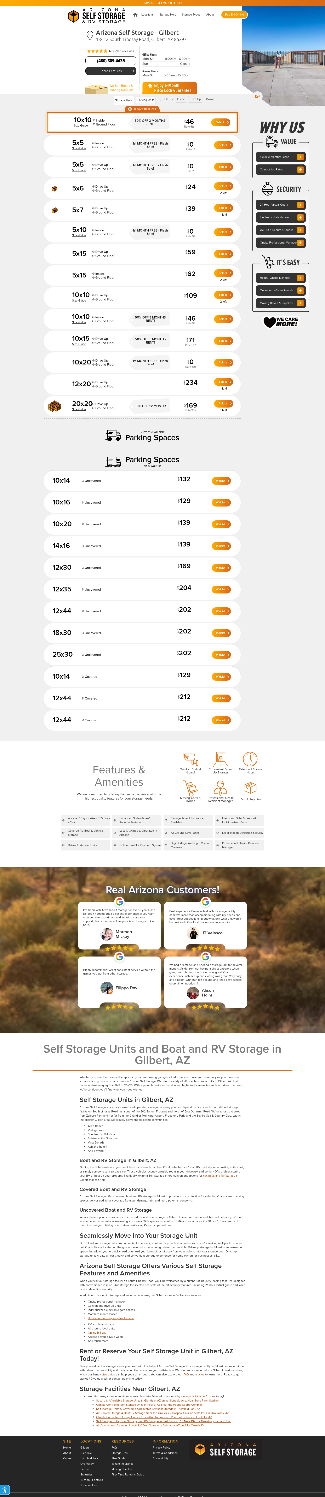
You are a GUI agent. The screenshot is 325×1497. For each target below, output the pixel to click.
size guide (108, 1374)
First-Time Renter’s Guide (128, 1474)
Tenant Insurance (122, 1464)
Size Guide (118, 1458)
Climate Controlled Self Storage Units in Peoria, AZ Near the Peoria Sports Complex (149, 1405)
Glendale (86, 1453)
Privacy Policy (161, 1448)
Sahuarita (86, 1474)
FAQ (186, 1374)
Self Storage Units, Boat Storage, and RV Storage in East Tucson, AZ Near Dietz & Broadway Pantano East (163, 1421)
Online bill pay (97, 1333)
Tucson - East (89, 1485)
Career (67, 1458)
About (67, 1453)
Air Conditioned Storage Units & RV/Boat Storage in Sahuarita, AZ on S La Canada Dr (150, 1425)
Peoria (84, 1469)
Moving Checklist (122, 1469)
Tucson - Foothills (91, 1480)
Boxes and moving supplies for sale (111, 1318)
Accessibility (161, 1458)
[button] (147, 15)
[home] (97, 15)
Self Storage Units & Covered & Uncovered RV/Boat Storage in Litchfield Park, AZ (148, 1409)
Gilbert (84, 1448)
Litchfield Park (89, 1458)
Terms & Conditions (165, 1453)
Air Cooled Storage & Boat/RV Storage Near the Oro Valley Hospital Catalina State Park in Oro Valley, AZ (162, 1413)
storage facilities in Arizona (198, 1396)
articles (199, 1374)
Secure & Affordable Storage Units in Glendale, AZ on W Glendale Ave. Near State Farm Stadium (157, 1400)
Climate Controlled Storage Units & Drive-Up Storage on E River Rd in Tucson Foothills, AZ (154, 1417)
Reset (210, 99)
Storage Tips (120, 1453)
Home (67, 1448)
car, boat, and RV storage (219, 1176)
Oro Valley (87, 1464)
